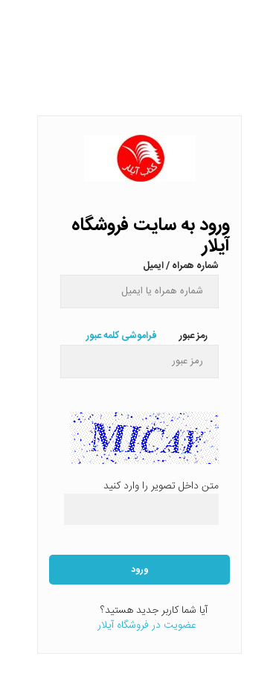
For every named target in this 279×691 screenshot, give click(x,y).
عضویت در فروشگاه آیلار (146, 625)
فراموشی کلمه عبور (121, 336)
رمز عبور (193, 334)
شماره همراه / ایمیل (181, 264)
